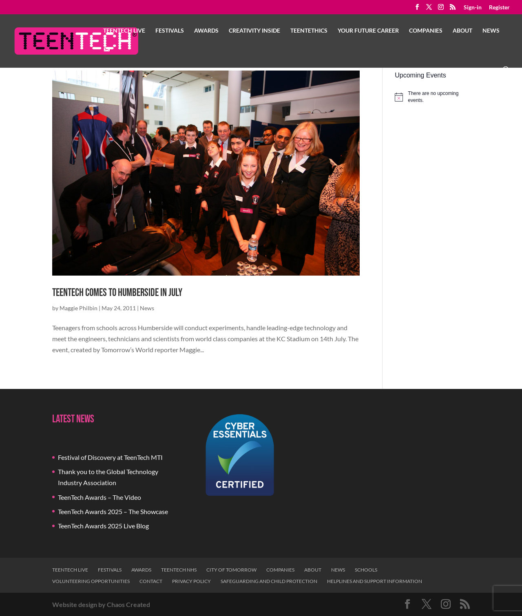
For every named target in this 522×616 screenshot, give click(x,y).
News (491, 31)
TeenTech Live (124, 31)
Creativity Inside (254, 31)
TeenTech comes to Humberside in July (117, 293)
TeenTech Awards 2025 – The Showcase (113, 511)
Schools (366, 570)
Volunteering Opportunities (91, 581)
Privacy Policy (191, 581)
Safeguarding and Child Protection (269, 581)
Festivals (169, 31)
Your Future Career (368, 31)
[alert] (432, 97)
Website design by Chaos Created (101, 604)
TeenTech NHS (179, 570)
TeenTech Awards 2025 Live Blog (103, 526)
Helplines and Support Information (374, 581)
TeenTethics (308, 31)
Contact (150, 581)
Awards (206, 31)
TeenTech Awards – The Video (99, 497)
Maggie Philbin (78, 308)
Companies (425, 31)
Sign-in (473, 7)
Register (499, 7)
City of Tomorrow (231, 570)
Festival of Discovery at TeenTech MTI (110, 457)
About (462, 31)
